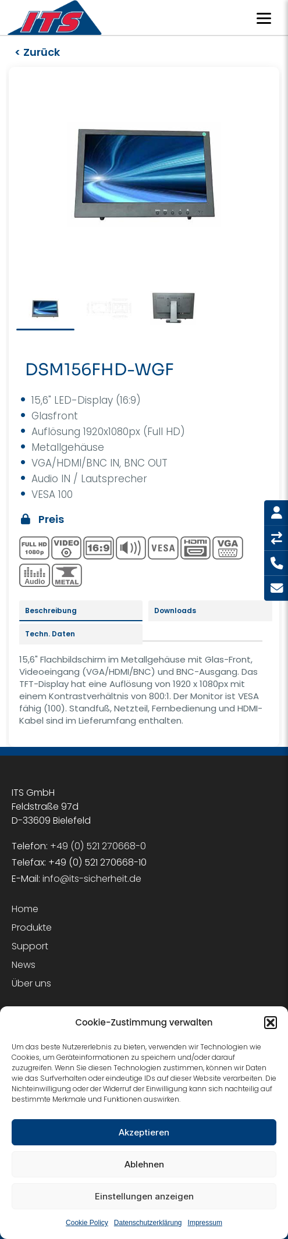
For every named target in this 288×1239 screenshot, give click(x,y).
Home (25, 909)
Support (30, 946)
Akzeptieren (144, 1132)
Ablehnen (144, 1164)
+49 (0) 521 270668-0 (98, 846)
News (23, 964)
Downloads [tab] (175, 610)
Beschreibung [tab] (51, 610)
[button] (270, 1022)
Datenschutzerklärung (148, 1223)
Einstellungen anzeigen (144, 1196)
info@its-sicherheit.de (91, 878)
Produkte (32, 927)
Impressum (205, 1223)
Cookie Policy (87, 1223)
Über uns (31, 983)
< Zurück (37, 52)
